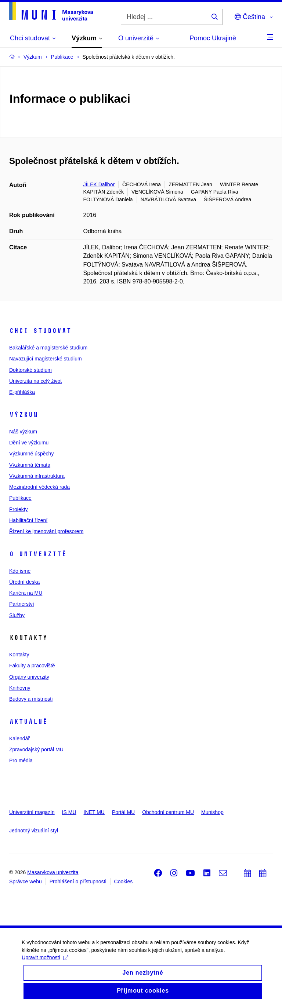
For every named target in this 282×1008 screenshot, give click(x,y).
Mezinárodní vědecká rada (39, 487)
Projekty (18, 509)
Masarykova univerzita (52, 872)
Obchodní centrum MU (168, 812)
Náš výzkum (23, 432)
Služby (17, 615)
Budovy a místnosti (31, 699)
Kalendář (19, 738)
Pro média (21, 760)
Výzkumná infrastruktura (37, 476)
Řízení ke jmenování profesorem (46, 531)
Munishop (212, 812)
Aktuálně (28, 722)
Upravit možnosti (45, 964)
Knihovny (19, 688)
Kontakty (19, 654)
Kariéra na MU (25, 593)
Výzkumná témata (29, 465)
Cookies (123, 881)
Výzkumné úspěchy (31, 454)
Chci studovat (40, 331)
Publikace (20, 498)
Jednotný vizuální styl (33, 830)
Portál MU (123, 812)
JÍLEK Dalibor (99, 184)
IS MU (69, 812)
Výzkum (23, 415)
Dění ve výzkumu (28, 443)
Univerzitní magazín (32, 812)
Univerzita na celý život (35, 381)
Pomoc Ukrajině (212, 38)
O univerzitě (37, 554)
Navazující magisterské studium (45, 359)
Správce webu (25, 881)
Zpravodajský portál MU (36, 749)
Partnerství (21, 604)
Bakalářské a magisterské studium (48, 348)
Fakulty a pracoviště (32, 665)
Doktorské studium (30, 370)
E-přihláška (22, 392)
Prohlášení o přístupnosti (78, 881)
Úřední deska (24, 582)
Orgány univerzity (29, 677)
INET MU (94, 812)
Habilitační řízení (28, 520)
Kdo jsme (19, 571)
